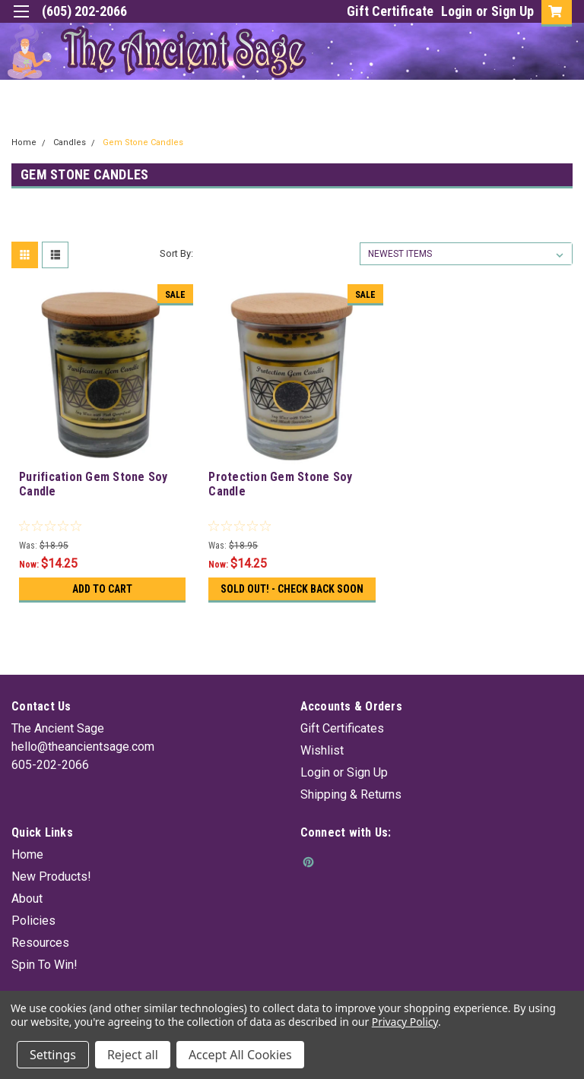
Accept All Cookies (240, 1054)
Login (456, 11)
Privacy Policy (405, 1021)
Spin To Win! (44, 964)
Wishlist (322, 750)
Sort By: (176, 253)
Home (23, 142)
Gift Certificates (342, 728)
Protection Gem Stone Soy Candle (280, 484)
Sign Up (512, 11)
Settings (53, 1054)
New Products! (51, 876)
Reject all (132, 1054)
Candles (69, 142)
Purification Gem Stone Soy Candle (93, 484)
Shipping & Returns (351, 794)
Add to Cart (102, 589)
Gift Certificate (390, 11)
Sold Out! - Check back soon (291, 589)
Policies (33, 920)
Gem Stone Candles (143, 142)
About (27, 898)
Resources (40, 942)
